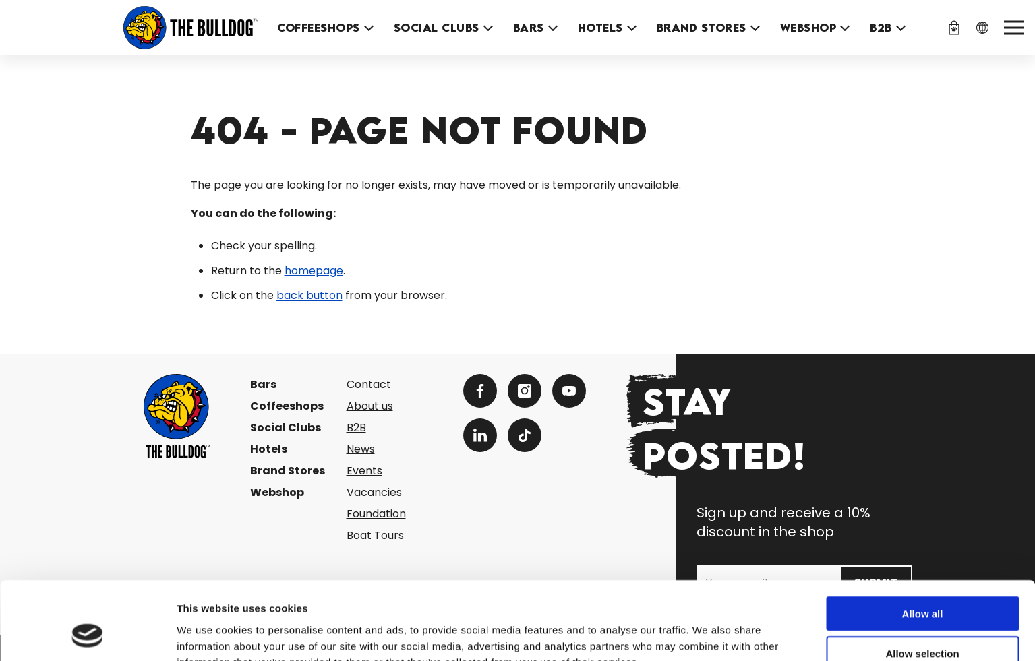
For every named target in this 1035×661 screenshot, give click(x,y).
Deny (922, 621)
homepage (314, 270)
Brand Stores (701, 27)
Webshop (808, 27)
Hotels (600, 27)
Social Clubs (436, 27)
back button (309, 295)
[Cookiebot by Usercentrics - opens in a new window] (87, 635)
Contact (369, 384)
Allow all (922, 542)
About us (370, 406)
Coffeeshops (318, 27)
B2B (881, 27)
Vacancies (374, 492)
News (361, 449)
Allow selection (922, 582)
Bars (528, 27)
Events (364, 470)
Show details (707, 634)
